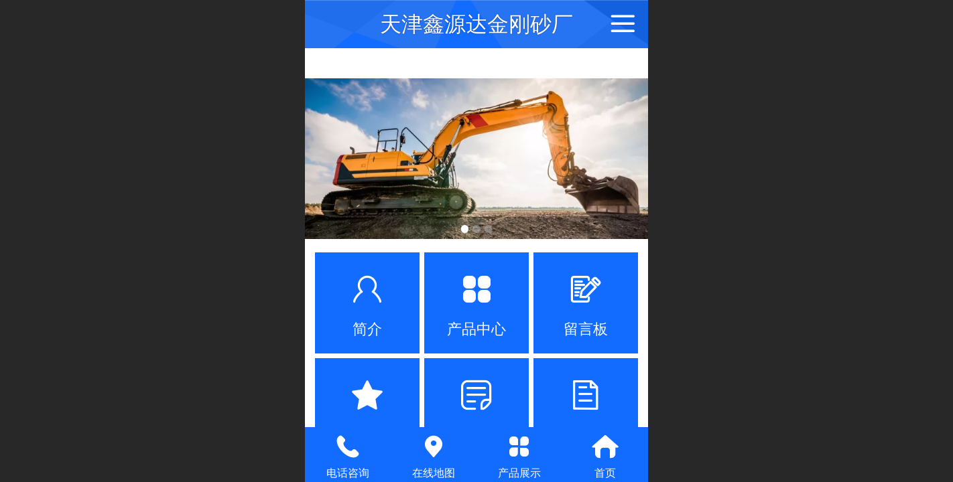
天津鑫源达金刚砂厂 (476, 24)
